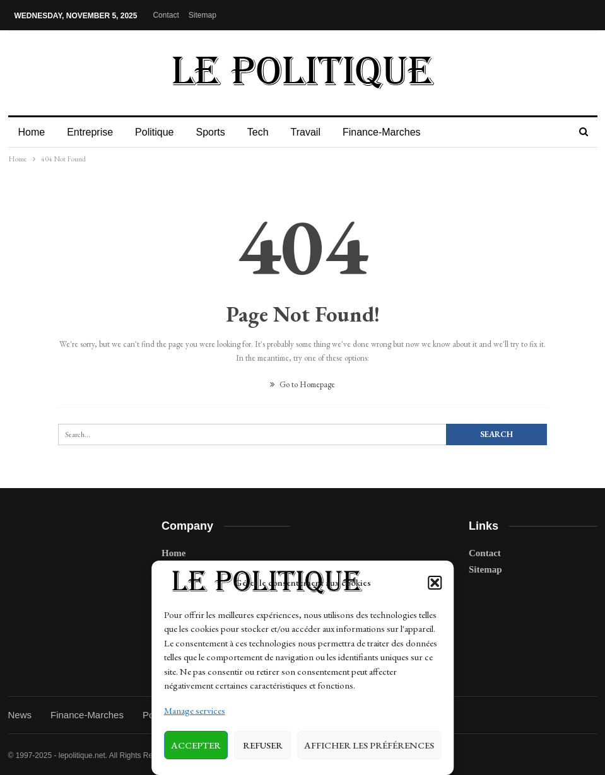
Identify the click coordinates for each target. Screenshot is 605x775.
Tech (258, 132)
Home (31, 132)
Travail (305, 132)
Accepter (196, 745)
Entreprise (90, 132)
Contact (166, 15)
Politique (154, 132)
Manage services (194, 710)
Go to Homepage (302, 384)
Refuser (263, 745)
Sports (210, 132)
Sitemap (202, 15)
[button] (434, 582)
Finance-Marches (382, 132)
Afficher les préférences (369, 745)
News (20, 714)
